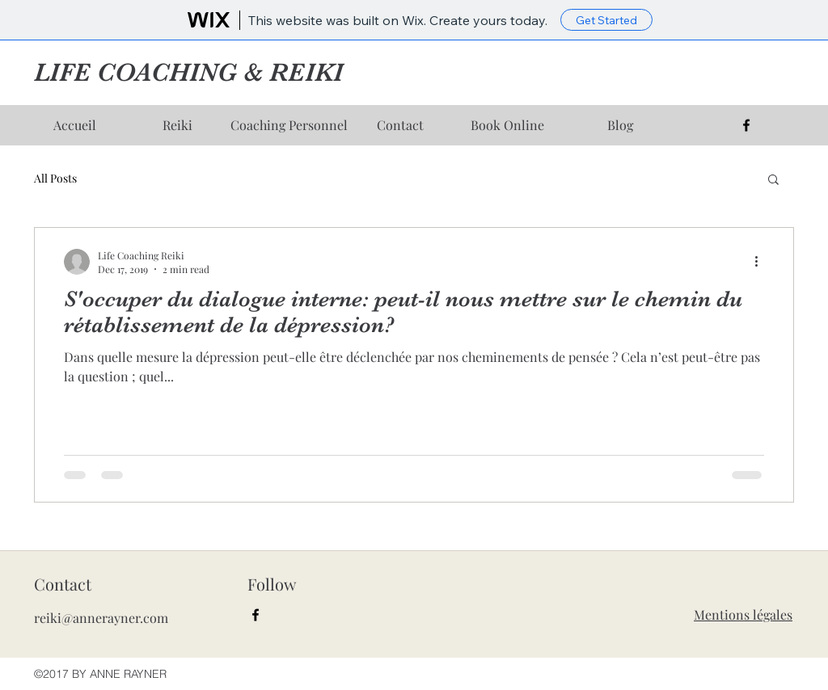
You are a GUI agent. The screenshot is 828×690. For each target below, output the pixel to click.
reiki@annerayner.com (101, 617)
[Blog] (620, 125)
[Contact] (400, 125)
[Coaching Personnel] (288, 125)
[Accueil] (74, 125)
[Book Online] (507, 125)
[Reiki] (177, 125)
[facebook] (746, 125)
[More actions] (761, 261)
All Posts (55, 178)
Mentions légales (743, 614)
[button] (773, 180)
